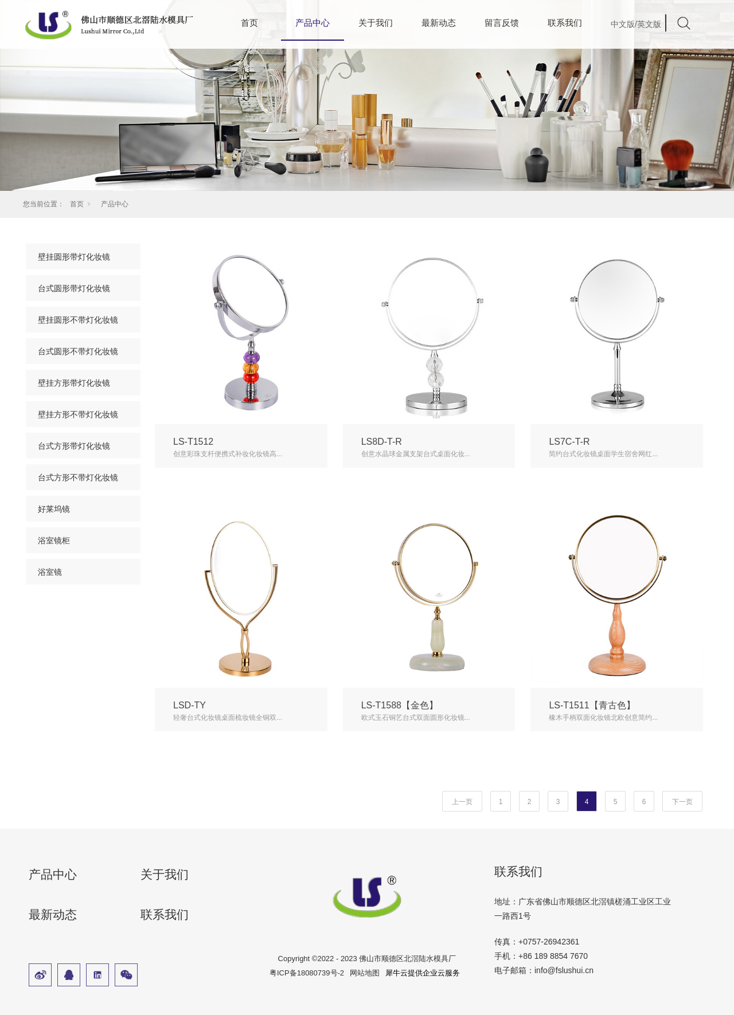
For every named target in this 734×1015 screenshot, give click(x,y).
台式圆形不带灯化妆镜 (78, 351)
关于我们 (375, 23)
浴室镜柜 (54, 540)
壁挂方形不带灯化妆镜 (78, 414)
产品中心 (114, 204)
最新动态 (438, 23)
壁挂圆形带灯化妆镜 (74, 256)
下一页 (682, 802)
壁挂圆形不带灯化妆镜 (78, 319)
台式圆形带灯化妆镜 (74, 288)
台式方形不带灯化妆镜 (78, 477)
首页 (249, 23)
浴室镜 (50, 572)
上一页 (462, 802)
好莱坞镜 (54, 509)
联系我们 (565, 23)
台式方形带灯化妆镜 (74, 445)
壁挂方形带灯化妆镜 (74, 382)
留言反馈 (502, 23)
